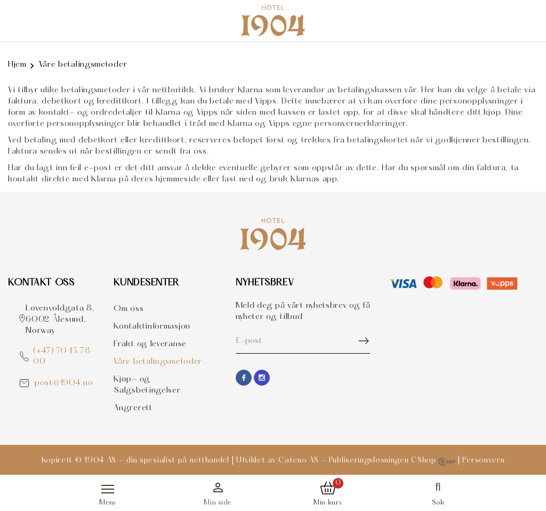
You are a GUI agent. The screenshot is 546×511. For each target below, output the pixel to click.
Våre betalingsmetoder (83, 64)
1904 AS (100, 461)
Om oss (128, 309)
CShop (433, 461)
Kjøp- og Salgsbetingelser (147, 385)
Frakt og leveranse (150, 344)
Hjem (17, 64)
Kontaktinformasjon (152, 326)
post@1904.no (64, 383)
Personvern (483, 461)
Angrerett (133, 408)
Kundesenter (147, 283)
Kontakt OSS (41, 283)
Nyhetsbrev (265, 283)
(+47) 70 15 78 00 (62, 356)
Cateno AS (298, 461)
